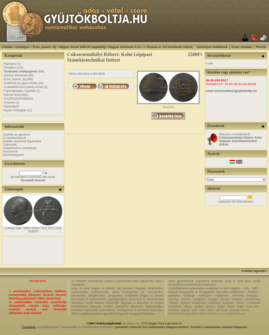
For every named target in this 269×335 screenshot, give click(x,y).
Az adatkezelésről (14, 138)
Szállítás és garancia (16, 134)
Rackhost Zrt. (131, 323)
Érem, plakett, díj (44, 47)
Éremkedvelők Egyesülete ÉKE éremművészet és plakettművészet (206, 313)
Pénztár (261, 47)
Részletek (168, 106)
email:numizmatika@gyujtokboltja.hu (231, 91)
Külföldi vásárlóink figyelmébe (22, 141)
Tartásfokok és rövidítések (20, 148)
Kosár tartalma (242, 47)
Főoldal (7, 47)
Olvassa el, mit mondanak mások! (169, 47)
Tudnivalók (10, 144)
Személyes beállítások (212, 47)
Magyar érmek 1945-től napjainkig (82, 47)
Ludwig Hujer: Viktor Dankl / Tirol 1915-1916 (33, 228)
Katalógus (22, 47)
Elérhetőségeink (13, 155)
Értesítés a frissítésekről (240, 139)
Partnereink (10, 151)
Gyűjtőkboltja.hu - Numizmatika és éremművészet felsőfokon (75, 327)
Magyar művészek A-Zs (125, 47)
